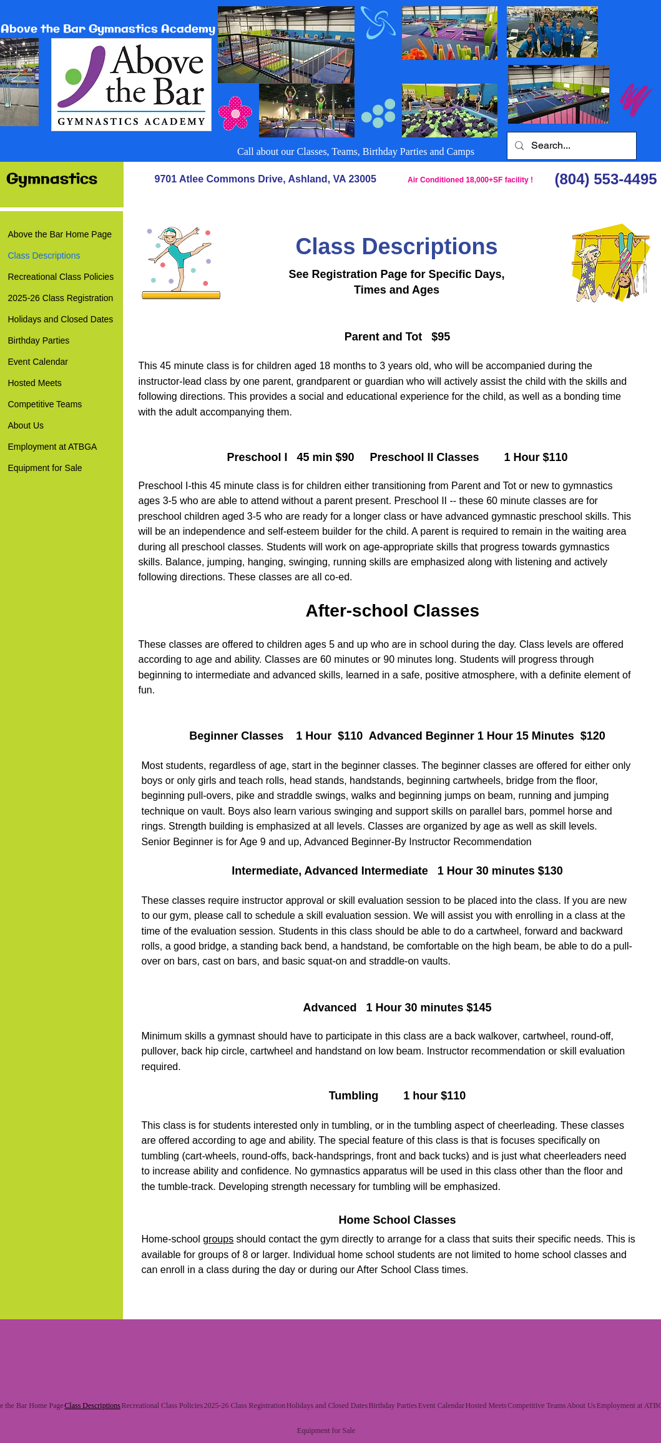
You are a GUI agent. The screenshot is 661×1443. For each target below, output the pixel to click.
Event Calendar (38, 362)
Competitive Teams (45, 404)
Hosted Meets (35, 383)
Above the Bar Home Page (60, 234)
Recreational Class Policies (61, 277)
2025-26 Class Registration (61, 298)
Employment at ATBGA (52, 447)
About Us (26, 425)
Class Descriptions (44, 255)
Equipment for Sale (45, 468)
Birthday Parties (39, 340)
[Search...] (570, 145)
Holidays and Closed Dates (61, 319)
